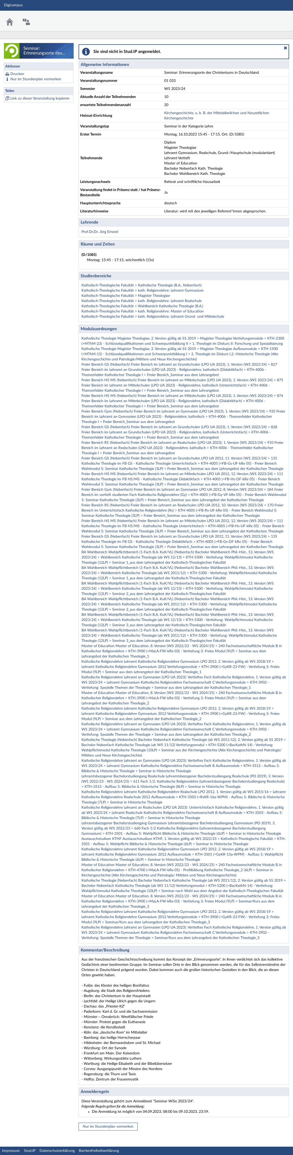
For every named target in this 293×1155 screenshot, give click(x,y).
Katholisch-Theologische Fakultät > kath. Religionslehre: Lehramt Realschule (141, 301)
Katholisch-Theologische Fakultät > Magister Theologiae (125, 296)
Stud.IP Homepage (273, 17)
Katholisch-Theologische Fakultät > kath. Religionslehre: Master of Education (142, 311)
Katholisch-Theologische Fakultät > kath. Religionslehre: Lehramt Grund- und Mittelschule (152, 316)
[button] (285, 48)
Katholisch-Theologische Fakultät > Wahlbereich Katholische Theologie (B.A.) (142, 306)
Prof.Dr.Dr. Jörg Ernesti (99, 232)
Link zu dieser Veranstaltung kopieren (39, 98)
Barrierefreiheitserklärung (99, 1151)
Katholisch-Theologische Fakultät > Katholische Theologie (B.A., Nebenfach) (141, 285)
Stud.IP (29, 1151)
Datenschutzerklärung (57, 1151)
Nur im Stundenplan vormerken (35, 79)
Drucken (17, 74)
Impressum (11, 1151)
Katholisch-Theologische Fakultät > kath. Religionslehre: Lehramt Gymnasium (142, 290)
